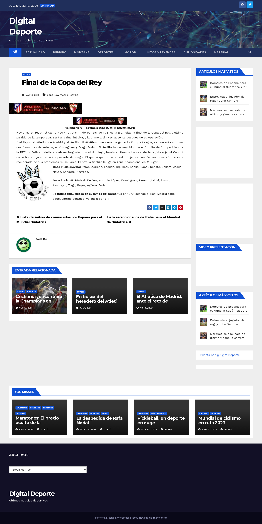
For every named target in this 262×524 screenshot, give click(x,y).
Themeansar (160, 517)
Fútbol (26, 74)
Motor (132, 52)
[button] (250, 52)
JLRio (43, 239)
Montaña (82, 52)
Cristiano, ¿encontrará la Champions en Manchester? (39, 301)
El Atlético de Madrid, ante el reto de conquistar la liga (159, 301)
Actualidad (35, 52)
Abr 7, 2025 (26, 429)
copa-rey (52, 94)
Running (59, 52)
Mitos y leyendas (161, 52)
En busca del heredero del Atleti (96, 299)
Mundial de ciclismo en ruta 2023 (219, 420)
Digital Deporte (32, 493)
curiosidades (195, 52)
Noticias (31, 292)
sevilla (74, 94)
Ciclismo (203, 413)
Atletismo (22, 408)
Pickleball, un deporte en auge (161, 420)
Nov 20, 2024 (88, 429)
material (221, 52)
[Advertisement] (227, 151)
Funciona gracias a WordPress (112, 517)
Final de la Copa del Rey (62, 82)
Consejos (35, 408)
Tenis (105, 413)
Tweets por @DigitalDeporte (220, 355)
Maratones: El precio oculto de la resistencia (37, 422)
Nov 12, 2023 (149, 429)
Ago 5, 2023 (209, 429)
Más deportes (158, 413)
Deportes (107, 52)
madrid (64, 94)
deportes (48, 408)
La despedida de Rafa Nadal (99, 420)
